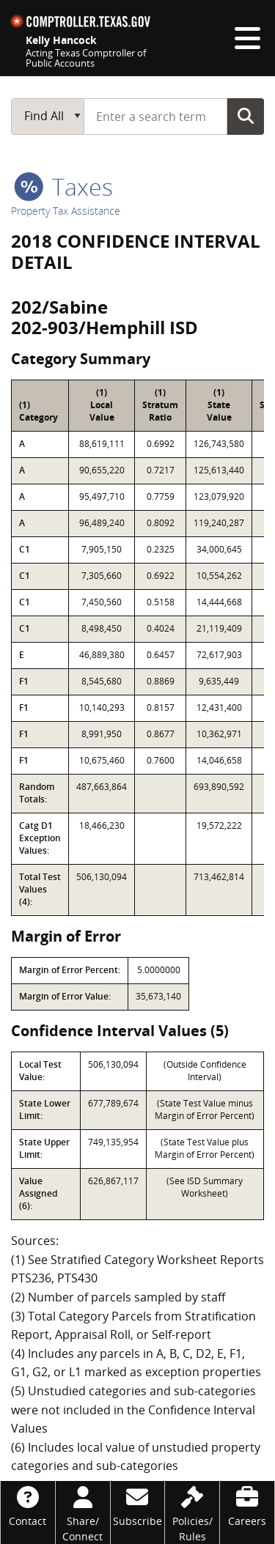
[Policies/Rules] (192, 1512)
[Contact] (28, 1505)
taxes (63, 186)
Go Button (245, 115)
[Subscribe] (138, 1505)
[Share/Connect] (83, 1512)
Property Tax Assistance (65, 211)
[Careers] (247, 1505)
